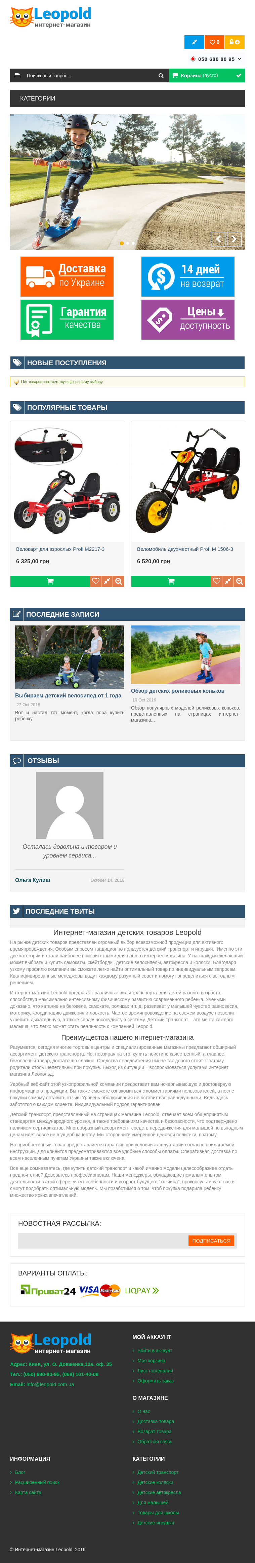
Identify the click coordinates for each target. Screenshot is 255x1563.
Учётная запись (235, 42)
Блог (20, 1472)
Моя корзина (152, 1360)
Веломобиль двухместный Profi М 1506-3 (185, 549)
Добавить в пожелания (95, 581)
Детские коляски (155, 1482)
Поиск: (17, 75)
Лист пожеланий (155, 1370)
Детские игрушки (156, 1522)
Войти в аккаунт (155, 1350)
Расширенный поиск (37, 1482)
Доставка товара (156, 1421)
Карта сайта (28, 1492)
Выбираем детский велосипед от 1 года (68, 695)
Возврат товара (155, 1431)
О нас (144, 1411)
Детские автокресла (159, 1492)
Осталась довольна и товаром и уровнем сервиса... (70, 851)
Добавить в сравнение (107, 581)
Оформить (194, 42)
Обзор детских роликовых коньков (177, 691)
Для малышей (153, 1502)
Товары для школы (158, 1512)
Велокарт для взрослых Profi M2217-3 (60, 549)
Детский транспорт (158, 1472)
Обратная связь (155, 1441)
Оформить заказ (156, 1380)
